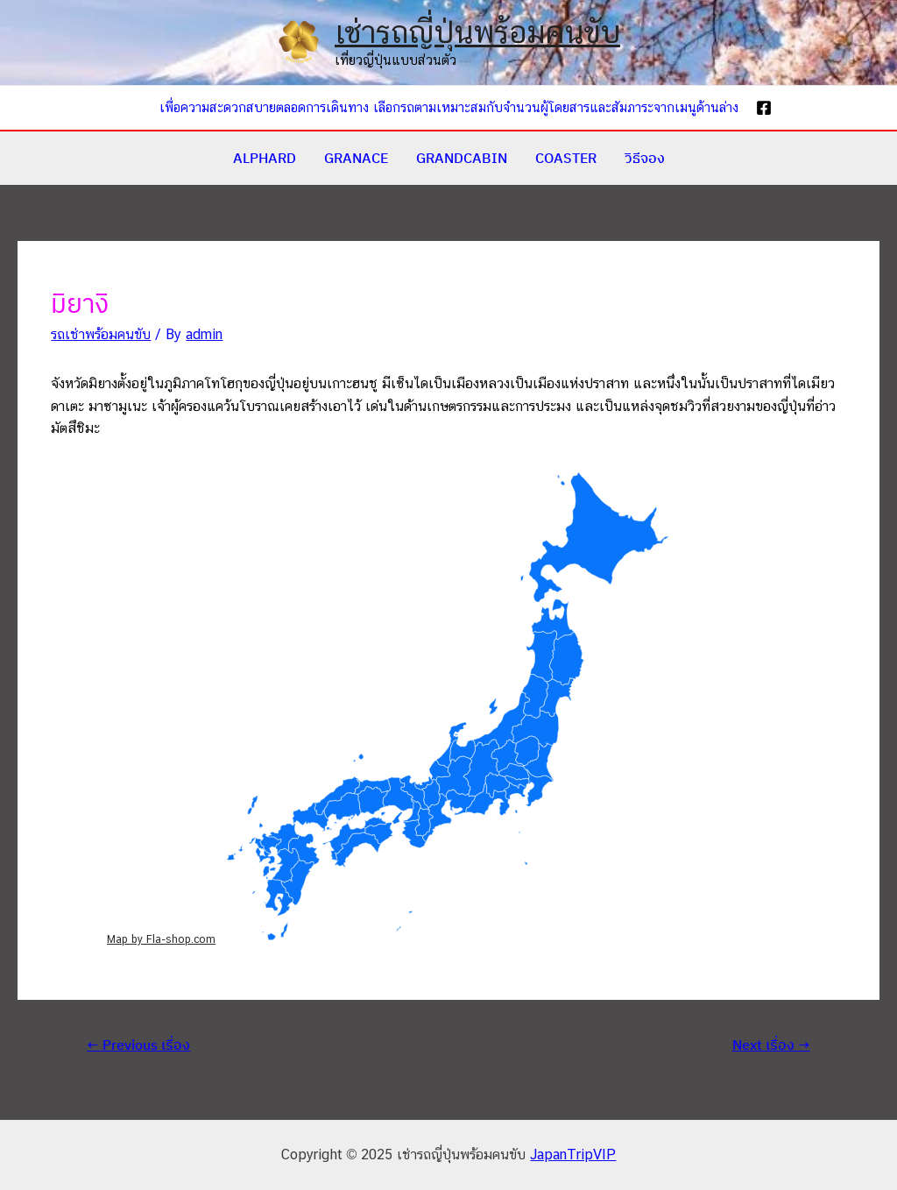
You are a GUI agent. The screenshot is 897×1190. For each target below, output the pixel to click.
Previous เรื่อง (138, 1044)
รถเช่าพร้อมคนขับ (101, 334)
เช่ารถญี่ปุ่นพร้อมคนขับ (477, 32)
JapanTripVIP (573, 1154)
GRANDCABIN (461, 157)
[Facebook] (764, 108)
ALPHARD (264, 157)
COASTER (566, 157)
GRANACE (356, 157)
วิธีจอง (645, 157)
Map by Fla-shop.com (161, 939)
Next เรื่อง (771, 1044)
